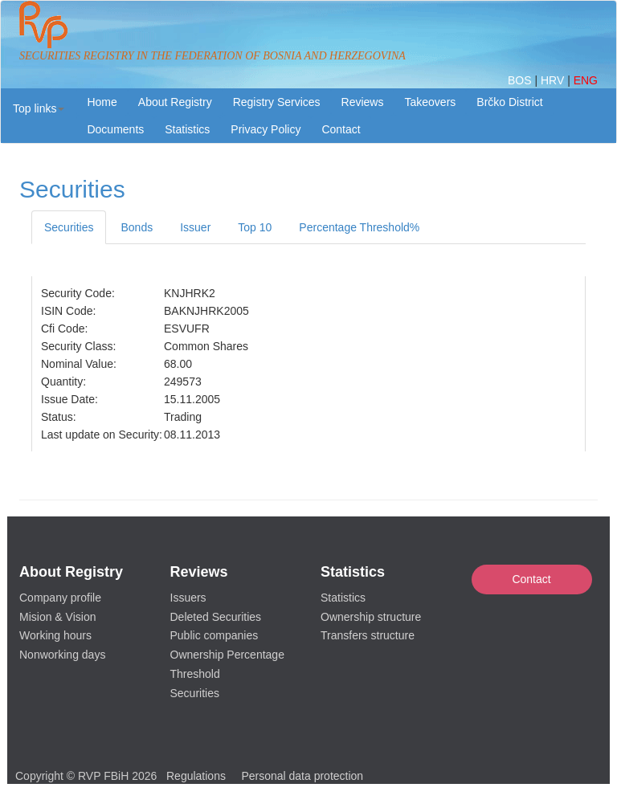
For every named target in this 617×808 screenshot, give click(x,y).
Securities (68, 227)
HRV (554, 80)
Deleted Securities (216, 616)
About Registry (175, 102)
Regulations (196, 775)
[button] (38, 108)
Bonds (137, 227)
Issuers (188, 597)
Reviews (362, 102)
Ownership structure (371, 616)
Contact (531, 579)
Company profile (60, 597)
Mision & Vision (57, 616)
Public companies (214, 635)
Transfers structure (368, 635)
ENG (586, 80)
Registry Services (277, 102)
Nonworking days (62, 654)
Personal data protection (302, 775)
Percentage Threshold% (359, 227)
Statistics (187, 129)
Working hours (55, 635)
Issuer (195, 227)
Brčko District (509, 102)
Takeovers (430, 102)
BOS (521, 80)
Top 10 (255, 227)
